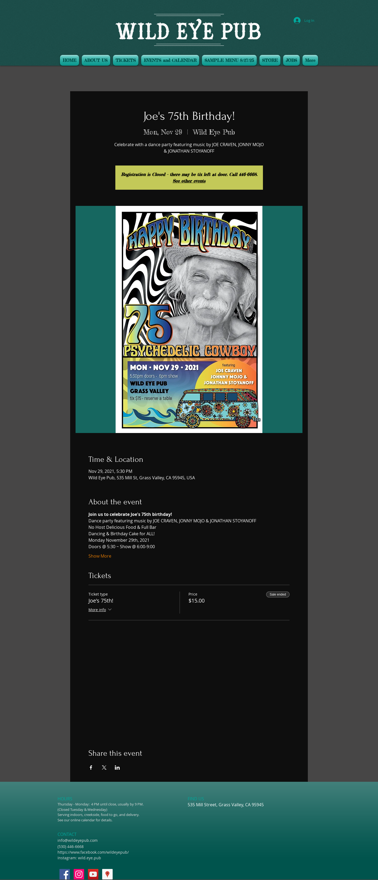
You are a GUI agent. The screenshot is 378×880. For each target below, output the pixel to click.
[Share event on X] (104, 767)
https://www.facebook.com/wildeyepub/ (93, 852)
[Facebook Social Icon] (64, 874)
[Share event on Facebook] (91, 767)
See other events (189, 181)
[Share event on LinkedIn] (117, 767)
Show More (99, 556)
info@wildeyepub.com (78, 840)
